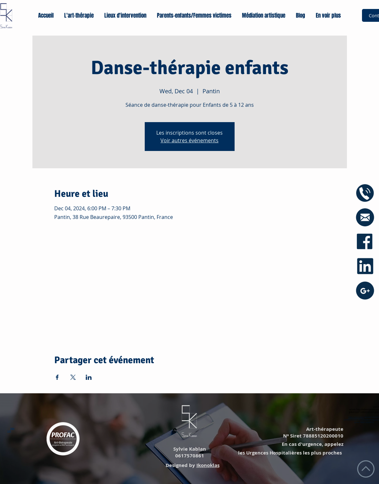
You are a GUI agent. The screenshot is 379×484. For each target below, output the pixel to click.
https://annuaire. (356, 417)
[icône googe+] (365, 290)
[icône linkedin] (365, 266)
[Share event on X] (73, 377)
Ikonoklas (208, 465)
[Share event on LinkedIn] (89, 377)
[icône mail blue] (365, 217)
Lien (12, 428)
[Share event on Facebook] (57, 377)
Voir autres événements (189, 140)
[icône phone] (365, 193)
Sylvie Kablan (189, 449)
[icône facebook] (365, 242)
